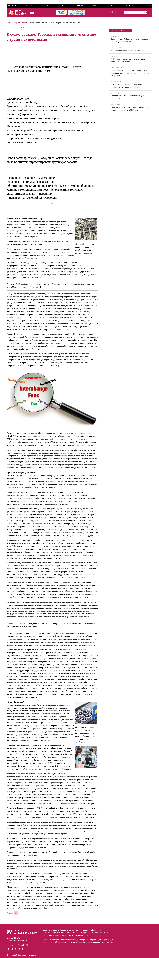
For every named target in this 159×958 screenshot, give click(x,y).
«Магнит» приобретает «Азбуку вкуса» (127, 50)
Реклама (147, 6)
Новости (12, 6)
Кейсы (62, 6)
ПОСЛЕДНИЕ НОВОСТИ (119, 31)
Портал (111, 6)
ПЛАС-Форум (129, 6)
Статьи (29, 6)
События (79, 6)
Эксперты (45, 6)
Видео (95, 6)
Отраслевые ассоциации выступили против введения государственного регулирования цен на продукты (130, 73)
